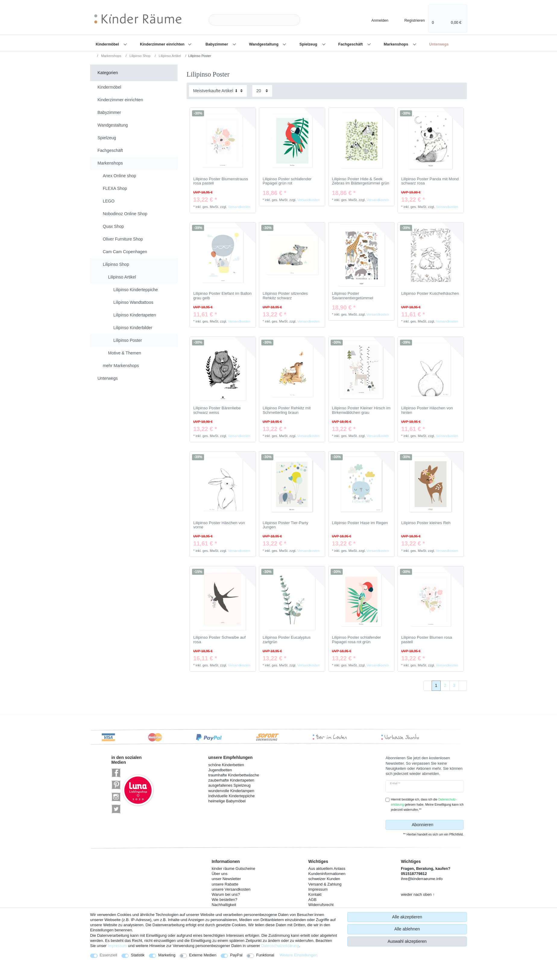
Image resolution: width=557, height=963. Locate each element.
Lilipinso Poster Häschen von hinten (427, 410)
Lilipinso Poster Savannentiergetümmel (352, 295)
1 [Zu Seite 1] (436, 685)
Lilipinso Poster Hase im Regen (360, 523)
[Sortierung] (218, 91)
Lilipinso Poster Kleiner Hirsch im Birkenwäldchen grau (361, 410)
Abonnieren (435, 825)
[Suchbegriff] (254, 20)
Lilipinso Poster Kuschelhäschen (430, 293)
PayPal (236, 955)
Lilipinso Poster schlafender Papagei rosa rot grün (356, 639)
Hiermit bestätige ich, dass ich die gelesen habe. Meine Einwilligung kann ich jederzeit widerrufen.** (427, 804)
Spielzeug (309, 44)
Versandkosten (239, 207)
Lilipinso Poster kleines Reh (425, 523)
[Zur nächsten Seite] (462, 686)
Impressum (117, 945)
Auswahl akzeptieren (407, 941)
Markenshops (396, 44)
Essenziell (108, 955)
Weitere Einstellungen (298, 955)
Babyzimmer (217, 44)
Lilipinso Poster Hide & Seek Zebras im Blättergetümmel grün (360, 181)
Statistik (137, 955)
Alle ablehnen (407, 929)
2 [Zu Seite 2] (445, 685)
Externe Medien (202, 955)
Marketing (166, 955)
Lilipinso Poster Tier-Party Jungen (285, 525)
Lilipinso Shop (140, 56)
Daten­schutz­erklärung (280, 945)
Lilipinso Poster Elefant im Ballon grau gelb (222, 295)
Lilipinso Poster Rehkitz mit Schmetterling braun (287, 410)
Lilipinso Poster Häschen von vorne (219, 525)
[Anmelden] (375, 20)
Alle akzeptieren (407, 916)
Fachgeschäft (351, 44)
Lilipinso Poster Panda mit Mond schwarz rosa (430, 181)
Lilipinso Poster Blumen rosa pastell (426, 639)
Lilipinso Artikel (169, 56)
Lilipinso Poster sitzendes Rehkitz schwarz (285, 295)
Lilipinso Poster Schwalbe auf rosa (219, 639)
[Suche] (309, 20)
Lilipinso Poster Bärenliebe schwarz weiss (217, 410)
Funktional (265, 955)
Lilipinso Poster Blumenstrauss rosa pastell (220, 181)
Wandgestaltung (264, 44)
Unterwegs (438, 44)
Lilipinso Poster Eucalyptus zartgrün (286, 639)
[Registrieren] (410, 20)
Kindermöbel (108, 44)
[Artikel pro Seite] (262, 91)
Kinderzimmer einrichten (162, 44)
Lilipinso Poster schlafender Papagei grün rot (287, 181)
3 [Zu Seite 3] (454, 685)
